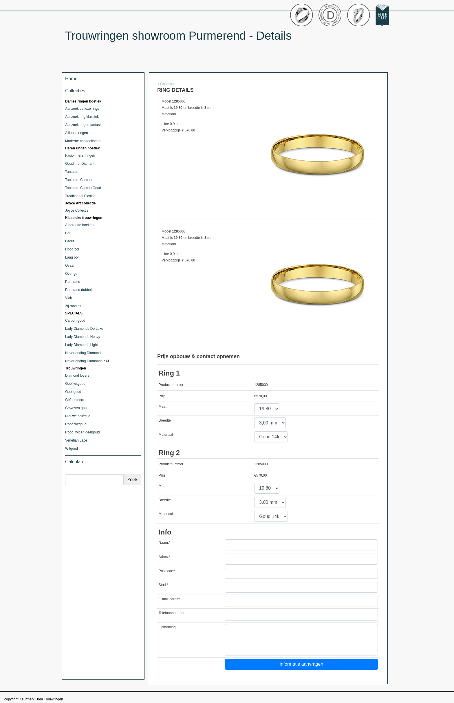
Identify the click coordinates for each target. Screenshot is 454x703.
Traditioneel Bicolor (80, 196)
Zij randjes (73, 306)
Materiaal (166, 435)
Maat (162, 406)
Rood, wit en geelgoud (82, 432)
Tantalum (72, 172)
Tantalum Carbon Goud (83, 188)
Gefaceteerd (74, 400)
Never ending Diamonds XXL (87, 361)
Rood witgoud (75, 424)
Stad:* (163, 585)
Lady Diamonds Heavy (82, 337)
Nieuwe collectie (77, 416)
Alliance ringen (76, 133)
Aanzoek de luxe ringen (83, 109)
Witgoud (71, 448)
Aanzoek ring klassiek (82, 117)
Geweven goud (77, 408)
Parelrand (72, 282)
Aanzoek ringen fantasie (83, 125)
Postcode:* (167, 571)
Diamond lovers (77, 376)
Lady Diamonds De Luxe (84, 329)
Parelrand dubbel (78, 290)
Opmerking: (168, 627)
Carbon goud (75, 320)
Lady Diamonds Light (81, 345)
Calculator (75, 461)
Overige (71, 274)
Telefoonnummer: (172, 613)
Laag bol (71, 257)
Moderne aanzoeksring (82, 141)
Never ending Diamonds (83, 353)
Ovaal (69, 265)
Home (71, 78)
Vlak (68, 298)
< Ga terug (165, 84)
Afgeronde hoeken (79, 225)
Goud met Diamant (79, 164)
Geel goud (73, 392)
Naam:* (164, 543)
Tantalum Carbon (78, 180)
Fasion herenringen (80, 155)
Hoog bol (72, 249)
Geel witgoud (75, 384)
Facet (69, 241)
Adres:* (164, 557)
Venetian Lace (76, 440)
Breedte (165, 420)
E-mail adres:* (169, 599)
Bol (67, 233)
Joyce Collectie (77, 210)
